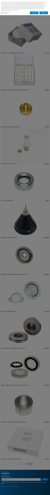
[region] (25, 7)
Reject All (44, 12)
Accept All (34, 12)
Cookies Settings (4, 12)
